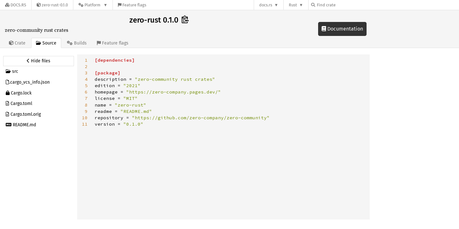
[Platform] (93, 5)
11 (85, 124)
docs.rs (265, 5)
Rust (293, 5)
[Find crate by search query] (343, 5)
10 (85, 118)
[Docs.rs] (15, 5)
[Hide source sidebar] (39, 61)
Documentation (342, 29)
